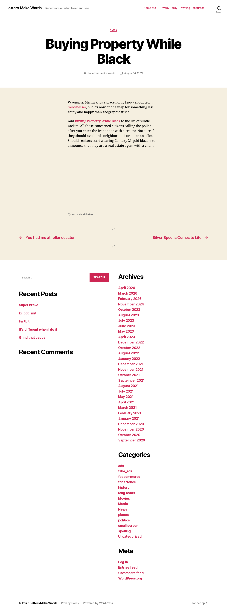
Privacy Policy (168, 7)
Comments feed (131, 573)
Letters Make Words (24, 8)
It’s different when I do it (38, 329)
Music (123, 504)
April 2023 (126, 337)
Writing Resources (192, 7)
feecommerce (129, 477)
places (123, 515)
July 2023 (126, 320)
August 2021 (128, 386)
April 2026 (126, 288)
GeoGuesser (77, 107)
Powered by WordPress (98, 603)
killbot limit (27, 313)
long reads (126, 493)
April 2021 (126, 402)
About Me (149, 7)
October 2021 (129, 375)
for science (127, 482)
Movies (124, 498)
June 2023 (126, 326)
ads (121, 466)
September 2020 (131, 440)
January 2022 (129, 359)
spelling (124, 531)
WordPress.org (130, 578)
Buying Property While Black (97, 121)
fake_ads (125, 471)
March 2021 (127, 408)
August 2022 (128, 353)
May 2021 (126, 397)
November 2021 (130, 370)
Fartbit (24, 321)
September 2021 (131, 380)
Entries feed (128, 567)
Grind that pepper (33, 338)
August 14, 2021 (133, 73)
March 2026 (127, 293)
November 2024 (131, 304)
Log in (123, 562)
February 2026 (130, 299)
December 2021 (130, 364)
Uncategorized (130, 536)
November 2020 (131, 429)
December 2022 (131, 342)
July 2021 (126, 391)
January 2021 (129, 418)
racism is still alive (82, 214)
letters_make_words (103, 73)
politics (124, 520)
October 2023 (129, 310)
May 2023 (126, 331)
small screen (128, 526)
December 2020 (131, 424)
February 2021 (129, 413)
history (123, 488)
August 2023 (128, 315)
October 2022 (129, 348)
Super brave (28, 305)
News (113, 29)
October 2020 (129, 435)
